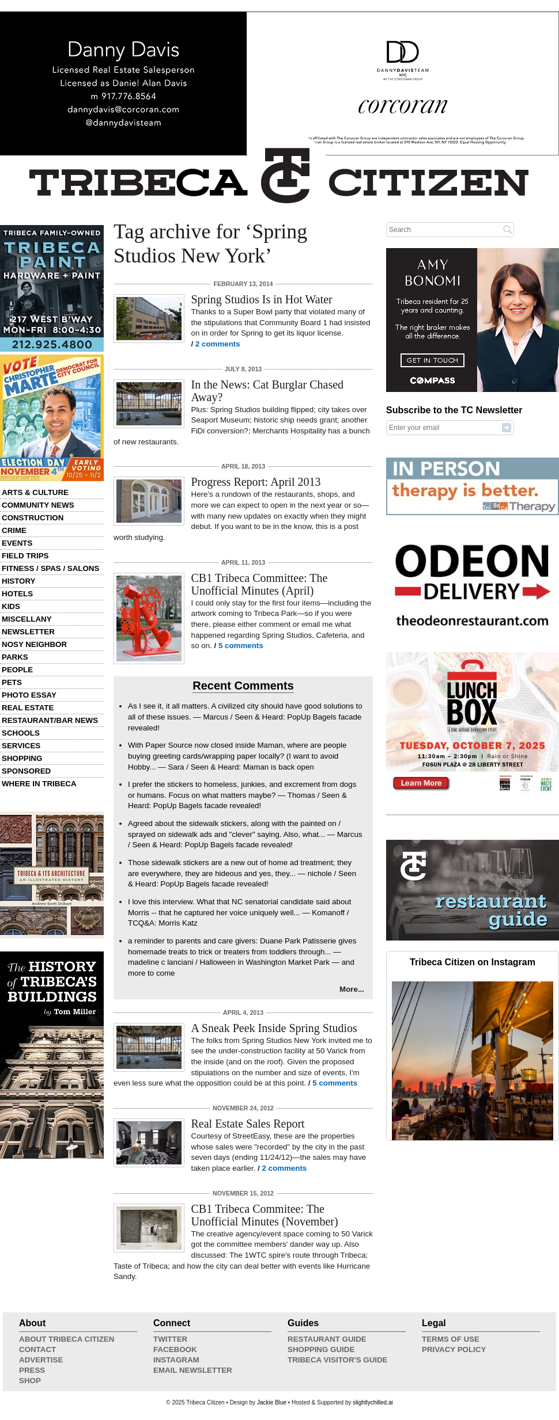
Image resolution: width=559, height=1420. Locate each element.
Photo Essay (29, 695)
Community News (38, 505)
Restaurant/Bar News (50, 720)
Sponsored (26, 771)
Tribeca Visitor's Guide (338, 1360)
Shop (30, 1380)
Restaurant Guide (327, 1339)
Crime (14, 530)
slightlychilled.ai (372, 1402)
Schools (21, 733)
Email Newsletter (192, 1370)
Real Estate (28, 707)
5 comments (240, 645)
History (19, 581)
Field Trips (25, 555)
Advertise (41, 1360)
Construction (32, 517)
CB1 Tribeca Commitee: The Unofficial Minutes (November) (264, 1215)
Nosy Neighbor (34, 644)
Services (21, 745)
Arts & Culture (35, 492)
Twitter (170, 1339)
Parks (15, 657)
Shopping (22, 758)
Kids (11, 606)
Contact (37, 1349)
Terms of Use (450, 1339)
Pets (12, 682)
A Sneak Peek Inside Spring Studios (274, 1028)
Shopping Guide (321, 1349)
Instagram (176, 1360)
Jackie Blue (271, 1402)
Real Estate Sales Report (248, 1123)
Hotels (17, 593)
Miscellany (27, 619)
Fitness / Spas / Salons (50, 568)
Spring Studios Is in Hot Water (262, 299)
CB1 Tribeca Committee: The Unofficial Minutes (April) (259, 584)
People (17, 669)
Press (32, 1370)
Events (17, 543)
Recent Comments (243, 685)
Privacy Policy (454, 1349)
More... (351, 989)
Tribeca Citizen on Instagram (472, 962)
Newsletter (28, 631)
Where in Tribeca (39, 783)
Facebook (175, 1349)
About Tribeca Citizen (66, 1339)
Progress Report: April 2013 (256, 481)
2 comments (217, 344)
